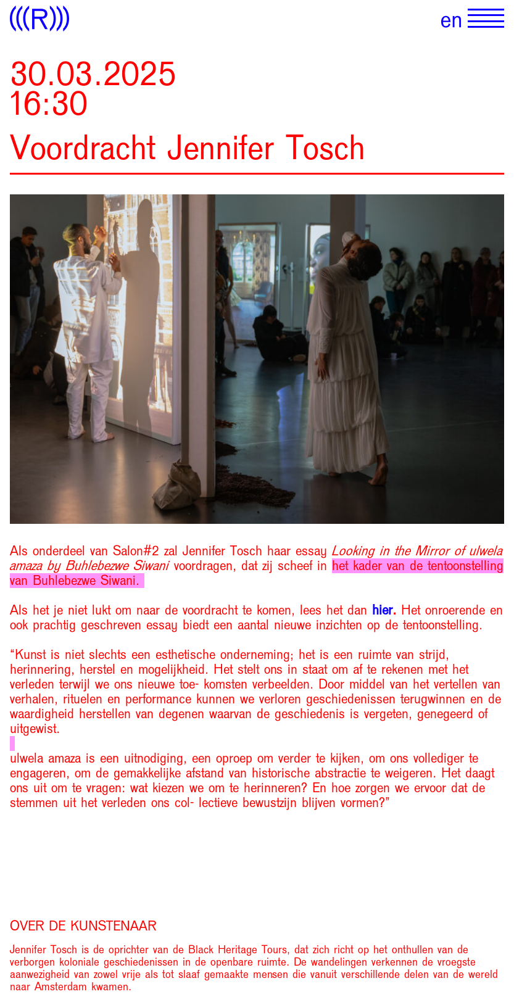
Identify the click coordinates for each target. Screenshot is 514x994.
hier (382, 610)
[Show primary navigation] (486, 18)
